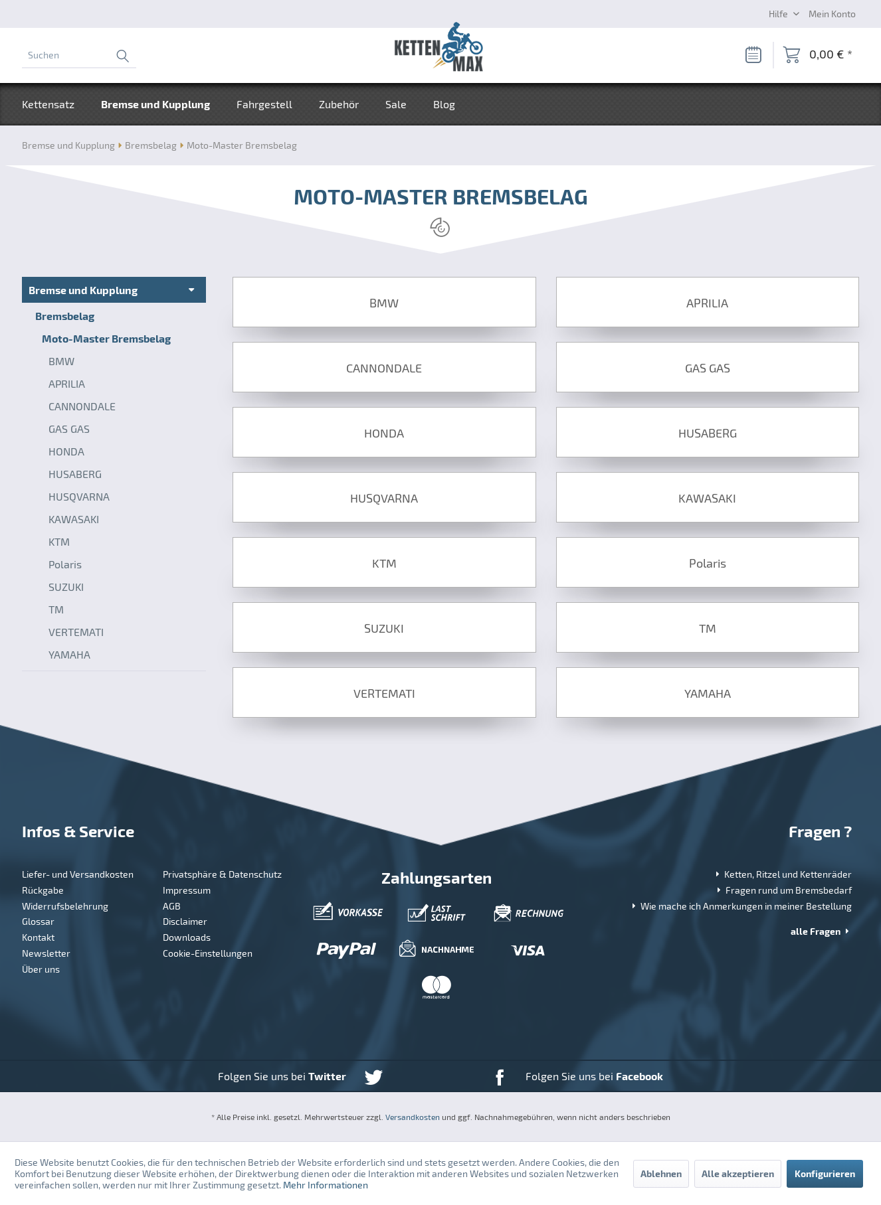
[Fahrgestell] (264, 104)
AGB (172, 906)
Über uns (41, 969)
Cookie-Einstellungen (207, 953)
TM (56, 609)
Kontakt (38, 937)
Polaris (65, 564)
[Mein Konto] (832, 13)
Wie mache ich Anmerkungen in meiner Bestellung (740, 906)
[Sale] (396, 104)
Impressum (187, 890)
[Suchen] (79, 55)
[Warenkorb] (817, 55)
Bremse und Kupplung (83, 289)
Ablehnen (661, 1173)
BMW (61, 361)
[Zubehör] (339, 104)
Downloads (187, 937)
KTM (59, 541)
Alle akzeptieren (738, 1173)
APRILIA (67, 383)
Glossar (38, 921)
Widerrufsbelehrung (65, 906)
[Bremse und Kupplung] (155, 104)
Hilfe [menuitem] (779, 13)
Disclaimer (185, 921)
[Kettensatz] (55, 104)
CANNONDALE (82, 406)
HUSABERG (75, 473)
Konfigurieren (825, 1173)
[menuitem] (79, 55)
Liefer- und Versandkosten (78, 874)
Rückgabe (43, 890)
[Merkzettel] (752, 55)
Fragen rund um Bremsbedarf (783, 890)
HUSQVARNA (79, 496)
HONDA (66, 451)
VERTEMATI (76, 631)
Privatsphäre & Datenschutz (222, 874)
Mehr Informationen (325, 1184)
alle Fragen (821, 931)
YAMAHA (69, 654)
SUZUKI (66, 586)
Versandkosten (412, 1116)
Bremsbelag (64, 315)
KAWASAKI (74, 519)
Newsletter (46, 953)
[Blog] (444, 104)
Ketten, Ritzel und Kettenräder (782, 874)
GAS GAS (69, 428)
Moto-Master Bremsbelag (106, 338)
